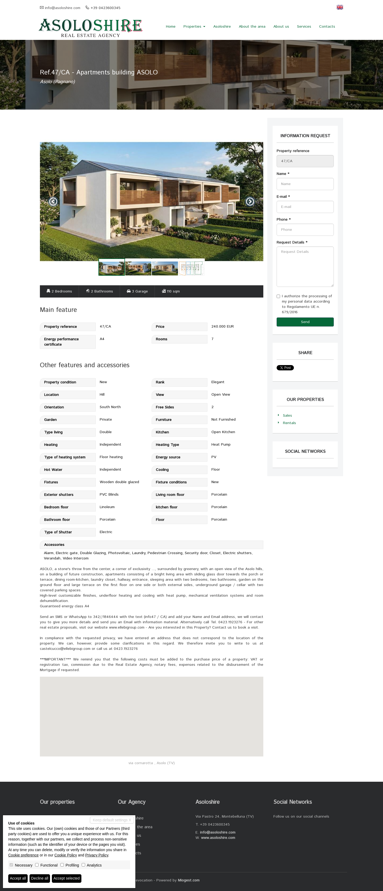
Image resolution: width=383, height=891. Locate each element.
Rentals (289, 423)
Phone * (283, 219)
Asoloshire (222, 26)
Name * (283, 174)
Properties (194, 26)
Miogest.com (188, 880)
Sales (287, 415)
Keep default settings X (112, 820)
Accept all (18, 878)
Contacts (327, 26)
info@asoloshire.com (62, 8)
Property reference (293, 151)
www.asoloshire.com (218, 837)
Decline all (39, 878)
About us (281, 26)
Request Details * (292, 242)
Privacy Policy (96, 855)
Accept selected (66, 878)
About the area (252, 26)
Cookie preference (23, 855)
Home (171, 26)
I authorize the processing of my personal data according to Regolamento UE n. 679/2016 (304, 304)
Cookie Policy (66, 855)
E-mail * (283, 196)
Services (304, 26)
